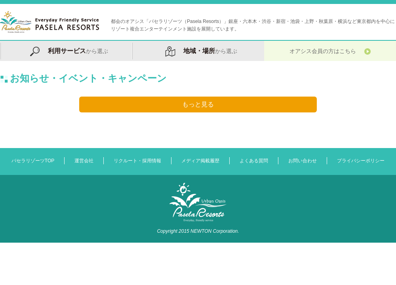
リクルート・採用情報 (137, 160)
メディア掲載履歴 (200, 160)
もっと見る (198, 104)
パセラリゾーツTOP (32, 160)
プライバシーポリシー (361, 160)
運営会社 (83, 160)
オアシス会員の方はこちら (329, 51)
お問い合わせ (302, 160)
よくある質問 (254, 160)
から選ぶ (66, 51)
